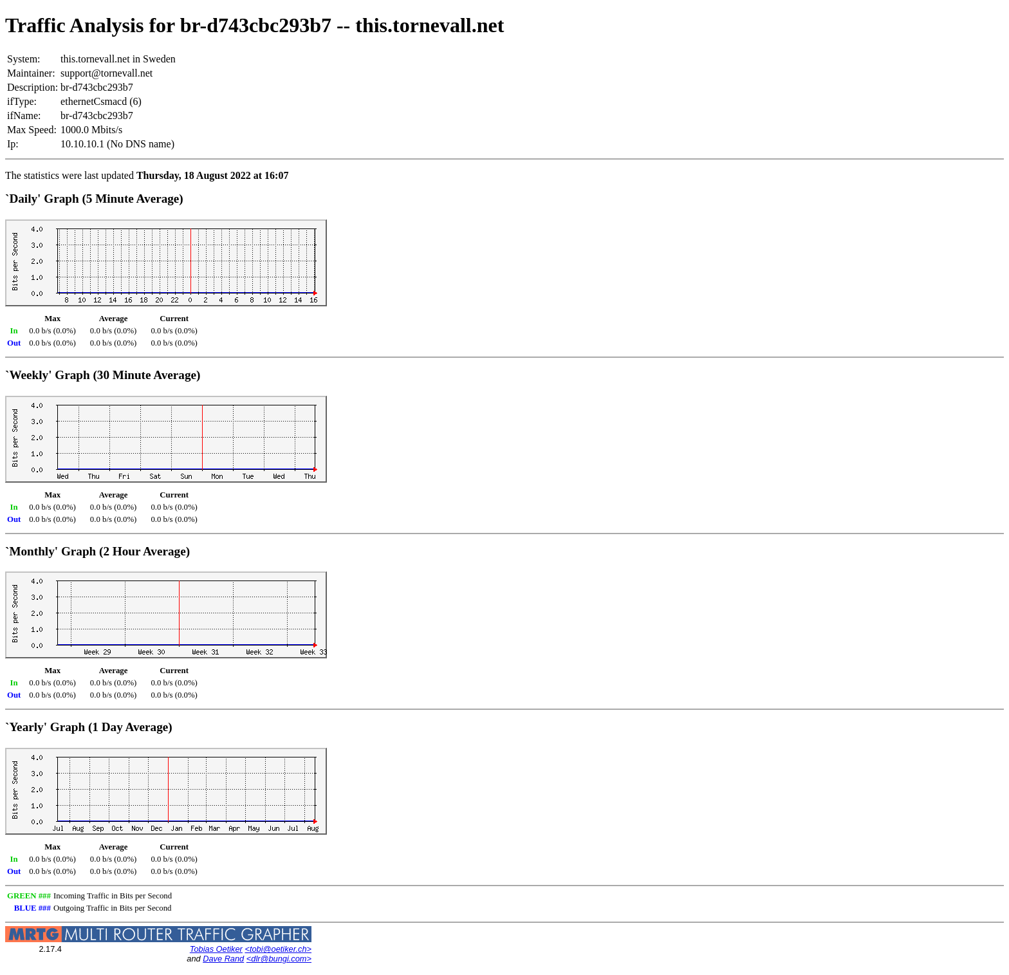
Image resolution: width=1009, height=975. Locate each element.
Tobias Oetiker (216, 949)
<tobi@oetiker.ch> (278, 949)
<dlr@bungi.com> (278, 958)
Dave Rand (223, 958)
